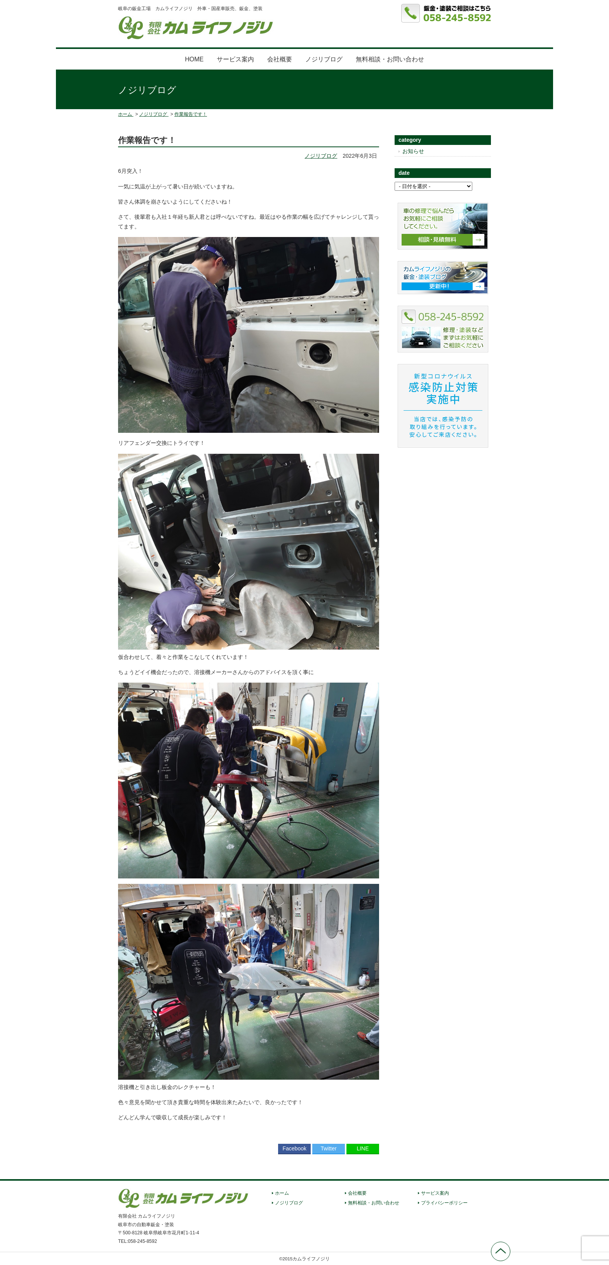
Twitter (328, 1148)
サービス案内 (235, 59)
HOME (194, 59)
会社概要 (279, 59)
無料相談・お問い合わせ (390, 59)
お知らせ (413, 151)
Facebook (294, 1148)
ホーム (282, 1193)
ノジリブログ (324, 59)
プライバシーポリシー (444, 1203)
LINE (363, 1148)
